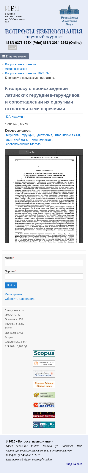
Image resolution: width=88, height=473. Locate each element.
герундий (28, 135)
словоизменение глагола (23, 144)
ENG (12, 47)
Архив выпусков (16, 68)
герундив (12, 135)
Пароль (10, 271)
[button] (14, 56)
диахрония (44, 135)
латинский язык (17, 139)
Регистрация (13, 294)
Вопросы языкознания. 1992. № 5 (28, 73)
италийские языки (67, 135)
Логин (8, 257)
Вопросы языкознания (20, 64)
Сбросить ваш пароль (20, 298)
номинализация (41, 139)
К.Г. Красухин (15, 116)
